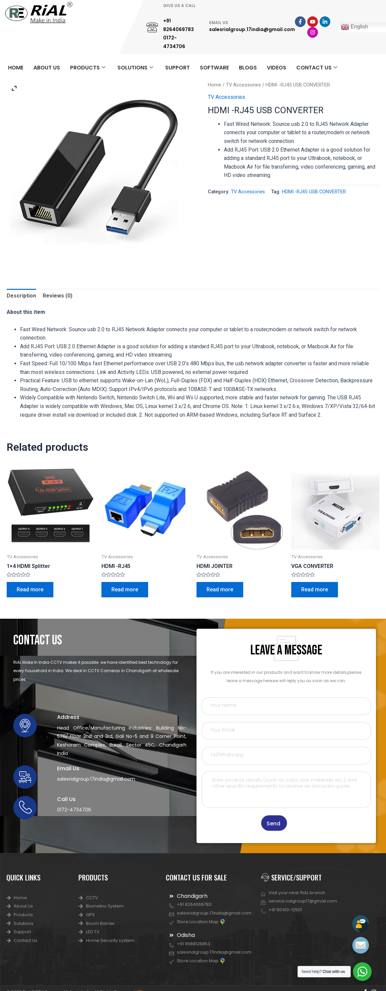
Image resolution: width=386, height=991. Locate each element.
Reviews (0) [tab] (57, 295)
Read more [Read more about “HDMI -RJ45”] (124, 589)
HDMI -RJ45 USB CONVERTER (314, 192)
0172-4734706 (74, 809)
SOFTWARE (214, 67)
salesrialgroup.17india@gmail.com (252, 29)
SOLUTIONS (135, 67)
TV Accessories (243, 85)
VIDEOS (276, 67)
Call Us (66, 799)
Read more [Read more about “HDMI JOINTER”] (220, 589)
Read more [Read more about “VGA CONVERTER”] (314, 589)
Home (214, 85)
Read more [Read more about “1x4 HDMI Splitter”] (30, 589)
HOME (15, 67)
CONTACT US (316, 67)
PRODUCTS (87, 67)
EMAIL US (218, 22)
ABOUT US (46, 67)
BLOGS (248, 67)
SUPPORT (177, 67)
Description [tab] (21, 295)
